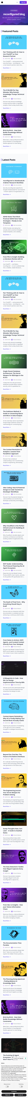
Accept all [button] (20, 1095)
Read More (7, 68)
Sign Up (23, 2)
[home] (2, 2)
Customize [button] (14, 1091)
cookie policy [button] (13, 1073)
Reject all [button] (7, 1095)
